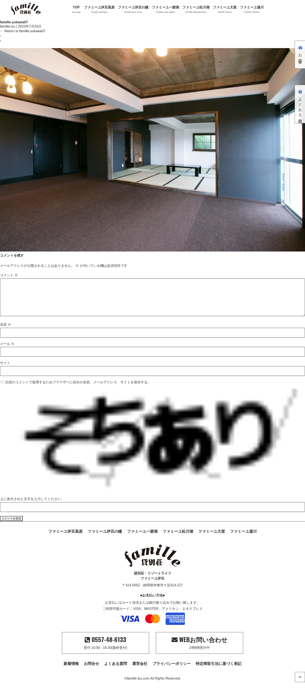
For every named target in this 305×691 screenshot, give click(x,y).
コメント (9, 275)
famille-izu (7, 26)
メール (7, 350)
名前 (5, 331)
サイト (5, 369)
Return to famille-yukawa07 (22, 31)
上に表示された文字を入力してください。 (32, 505)
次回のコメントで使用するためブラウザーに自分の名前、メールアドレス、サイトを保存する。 (78, 389)
